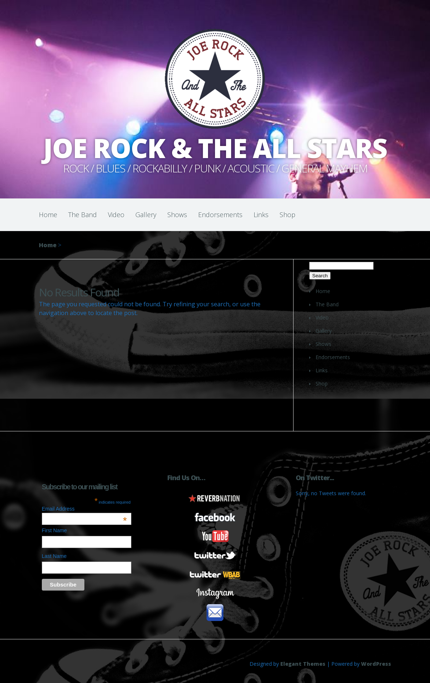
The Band (82, 214)
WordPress (376, 663)
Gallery (145, 214)
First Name (54, 530)
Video (116, 214)
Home (48, 214)
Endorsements (220, 214)
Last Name (54, 556)
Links (261, 214)
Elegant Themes (302, 663)
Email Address (84, 509)
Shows (177, 214)
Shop (287, 214)
